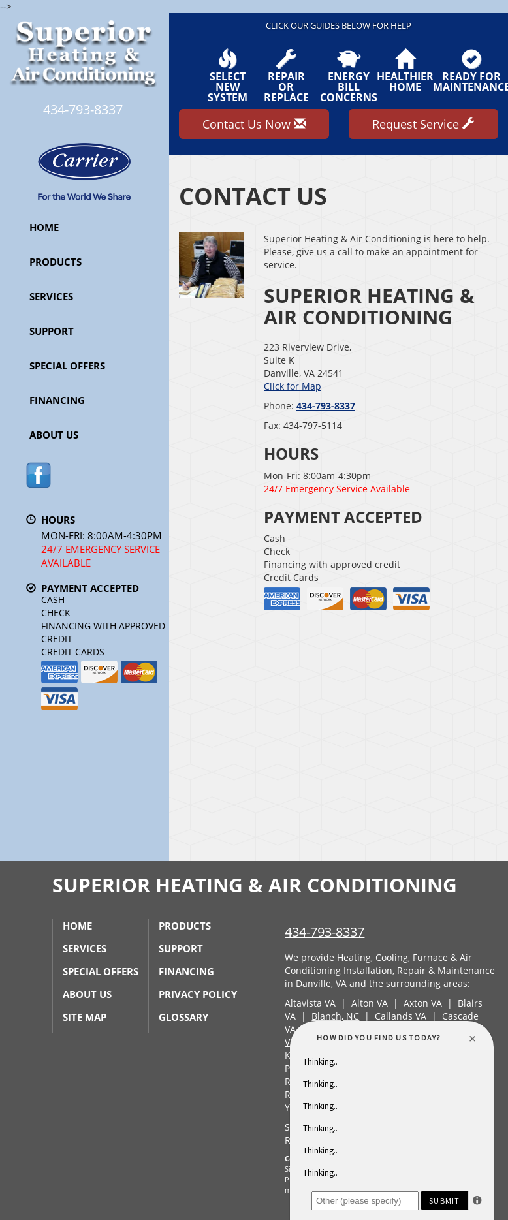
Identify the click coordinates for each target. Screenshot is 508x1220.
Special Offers (67, 365)
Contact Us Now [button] (254, 124)
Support (51, 330)
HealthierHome (405, 70)
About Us (53, 434)
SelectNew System (227, 75)
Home (44, 227)
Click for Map (292, 386)
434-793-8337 (325, 405)
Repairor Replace (286, 75)
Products (55, 261)
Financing (57, 400)
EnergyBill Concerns (348, 75)
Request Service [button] (423, 124)
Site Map (84, 1017)
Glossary (183, 1017)
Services (51, 296)
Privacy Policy (198, 994)
